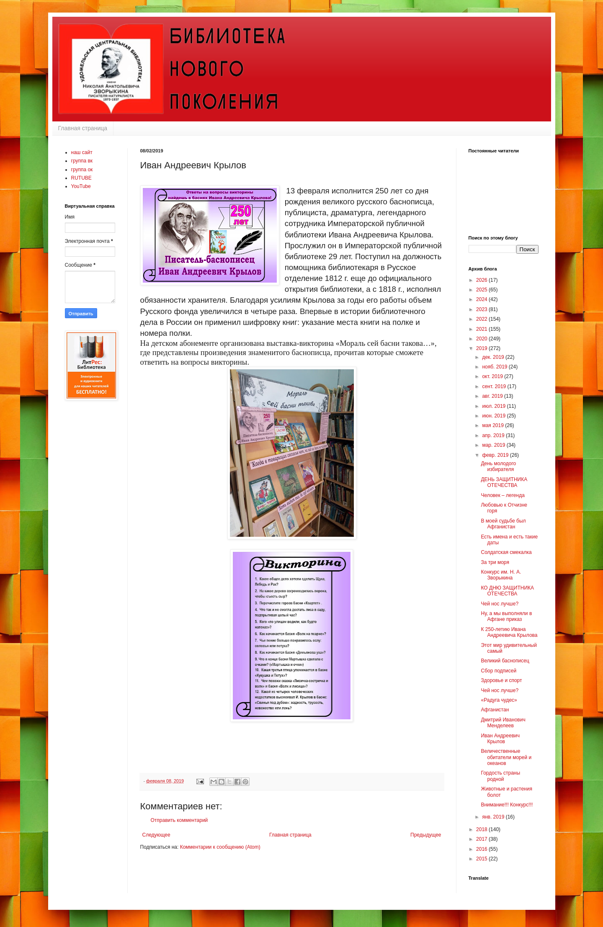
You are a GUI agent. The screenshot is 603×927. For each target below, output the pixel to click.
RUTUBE (81, 178)
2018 (482, 829)
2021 (482, 329)
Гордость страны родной (500, 776)
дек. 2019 (493, 357)
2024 (482, 299)
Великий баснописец (505, 661)
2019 (482, 348)
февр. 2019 (496, 455)
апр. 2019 (494, 435)
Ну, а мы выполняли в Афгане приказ (506, 616)
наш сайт (82, 152)
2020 (482, 339)
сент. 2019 (494, 386)
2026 (482, 280)
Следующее (156, 835)
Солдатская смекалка (506, 552)
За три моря (495, 562)
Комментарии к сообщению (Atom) (220, 847)
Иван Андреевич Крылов (500, 738)
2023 (482, 309)
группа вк (82, 161)
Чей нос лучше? (499, 604)
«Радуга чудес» (499, 700)
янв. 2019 (493, 817)
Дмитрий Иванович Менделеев (503, 723)
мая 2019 (493, 425)
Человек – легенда (502, 495)
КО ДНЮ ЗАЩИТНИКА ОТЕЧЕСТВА (507, 591)
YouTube (81, 186)
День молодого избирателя (498, 466)
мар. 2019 (494, 445)
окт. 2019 (493, 376)
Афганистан (495, 710)
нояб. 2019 (495, 367)
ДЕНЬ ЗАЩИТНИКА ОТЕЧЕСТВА (504, 482)
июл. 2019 (494, 406)
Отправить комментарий (179, 820)
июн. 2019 (494, 416)
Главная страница (83, 128)
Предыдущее (425, 835)
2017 (482, 839)
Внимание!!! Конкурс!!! (507, 805)
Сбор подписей (498, 671)
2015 (482, 859)
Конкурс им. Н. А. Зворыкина (501, 575)
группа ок (82, 170)
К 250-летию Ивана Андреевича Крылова (509, 632)
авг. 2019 (493, 396)
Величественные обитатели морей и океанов (506, 757)
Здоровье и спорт (501, 680)
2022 (482, 319)
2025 (482, 290)
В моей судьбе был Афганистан (503, 524)
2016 (482, 849)
